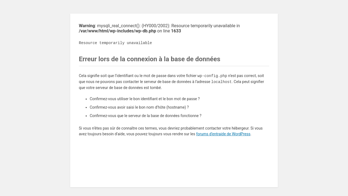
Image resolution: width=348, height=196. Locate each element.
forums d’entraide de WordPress (223, 134)
